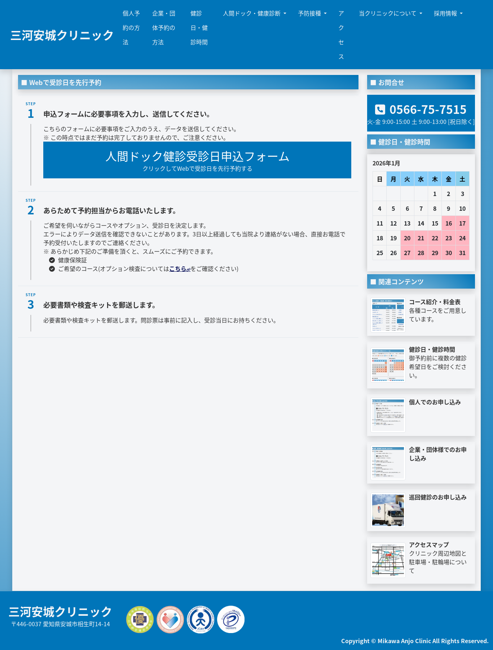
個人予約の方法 (131, 27)
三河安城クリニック (62, 34)
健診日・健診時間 (199, 27)
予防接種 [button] (310, 13)
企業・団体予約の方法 (163, 27)
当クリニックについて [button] (388, 13)
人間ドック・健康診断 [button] (252, 13)
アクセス (341, 35)
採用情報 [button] (446, 13)
